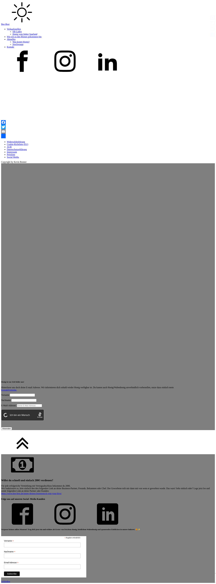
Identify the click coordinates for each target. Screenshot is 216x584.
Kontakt (10, 47)
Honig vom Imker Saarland (24, 34)
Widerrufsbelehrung (16, 142)
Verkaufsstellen (14, 29)
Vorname (5, 395)
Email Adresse (11, 562)
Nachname (6, 400)
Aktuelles (11, 39)
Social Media (13, 157)
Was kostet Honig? (21, 42)
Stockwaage (17, 44)
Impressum (12, 152)
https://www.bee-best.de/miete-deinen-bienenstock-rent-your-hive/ (31, 493)
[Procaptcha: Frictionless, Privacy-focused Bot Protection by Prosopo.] (40, 415)
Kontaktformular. (9, 390)
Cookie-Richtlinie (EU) (17, 144)
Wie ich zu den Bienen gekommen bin (24, 36)
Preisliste (11, 154)
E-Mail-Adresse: (21, 405)
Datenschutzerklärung (17, 149)
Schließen (5, 581)
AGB (9, 147)
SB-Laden (17, 31)
